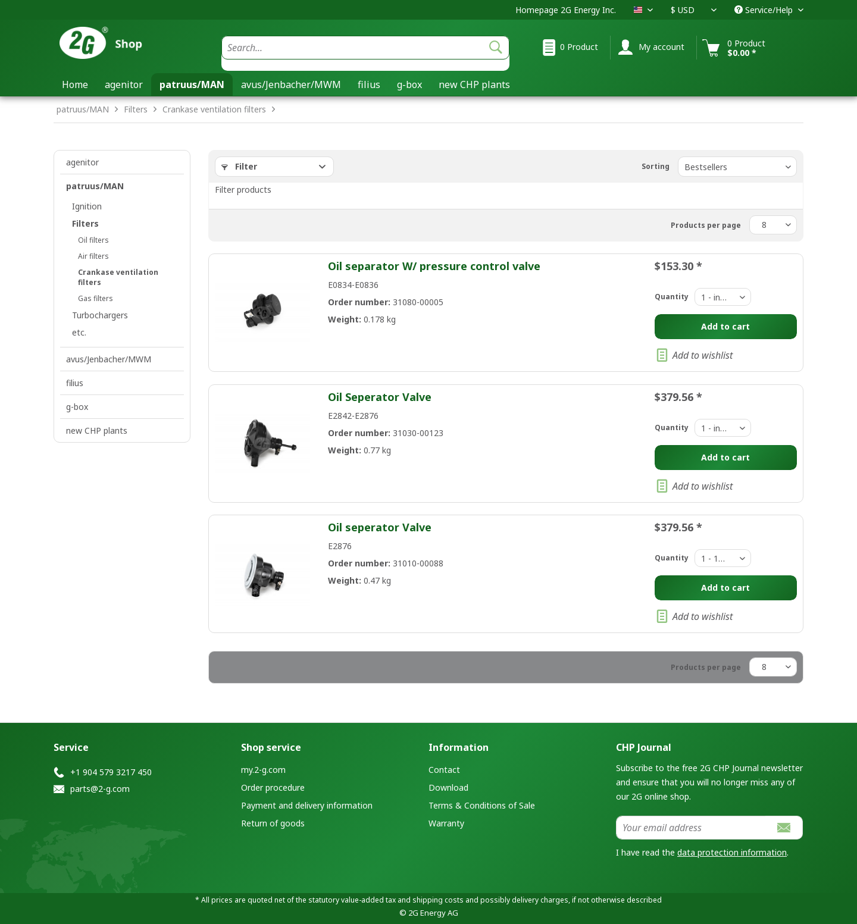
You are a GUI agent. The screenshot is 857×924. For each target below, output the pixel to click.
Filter (239, 166)
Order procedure (273, 787)
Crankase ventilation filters (118, 277)
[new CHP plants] (474, 84)
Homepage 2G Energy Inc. (565, 9)
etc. (79, 332)
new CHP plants (96, 430)
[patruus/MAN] (192, 84)
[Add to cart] (726, 326)
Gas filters (95, 298)
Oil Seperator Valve (379, 397)
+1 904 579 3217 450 (111, 772)
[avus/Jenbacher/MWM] (291, 84)
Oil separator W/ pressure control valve (434, 266)
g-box (77, 406)
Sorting (656, 166)
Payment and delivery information (307, 805)
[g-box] (409, 84)
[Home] (75, 84)
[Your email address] (691, 828)
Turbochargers (100, 315)
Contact (444, 769)
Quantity (672, 297)
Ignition (87, 206)
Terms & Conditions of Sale (481, 805)
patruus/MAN (95, 186)
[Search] (495, 47)
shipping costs (438, 900)
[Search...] (365, 47)
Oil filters (93, 240)
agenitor (82, 162)
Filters (85, 223)
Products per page (706, 225)
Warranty (446, 823)
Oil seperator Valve (379, 527)
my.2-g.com (263, 769)
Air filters (93, 256)
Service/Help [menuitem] (764, 9)
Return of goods (273, 823)
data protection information (732, 852)
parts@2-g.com (100, 788)
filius (74, 383)
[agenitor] (123, 84)
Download (448, 787)
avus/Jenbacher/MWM (108, 359)
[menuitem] (365, 53)
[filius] (369, 84)
